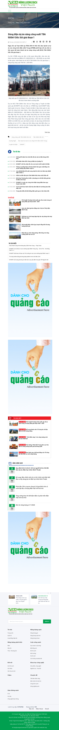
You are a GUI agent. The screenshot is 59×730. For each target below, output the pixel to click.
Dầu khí (9, 648)
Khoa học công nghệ (37, 662)
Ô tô (9, 693)
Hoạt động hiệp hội (12, 638)
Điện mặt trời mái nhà (35, 681)
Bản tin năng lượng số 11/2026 (25, 505)
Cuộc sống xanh (35, 642)
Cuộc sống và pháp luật (36, 658)
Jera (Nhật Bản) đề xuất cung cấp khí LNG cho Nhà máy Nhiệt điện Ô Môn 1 (33, 171)
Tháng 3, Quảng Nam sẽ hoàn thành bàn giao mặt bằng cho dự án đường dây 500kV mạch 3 (33, 167)
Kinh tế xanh (11, 666)
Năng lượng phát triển (23, 23)
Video (9, 675)
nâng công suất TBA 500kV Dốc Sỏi (21, 137)
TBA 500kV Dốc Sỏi (38, 137)
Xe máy (9, 696)
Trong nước (19, 595)
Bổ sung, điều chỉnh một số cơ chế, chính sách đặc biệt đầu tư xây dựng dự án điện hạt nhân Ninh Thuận (33, 478)
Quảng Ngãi (12, 141)
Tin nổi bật (11, 198)
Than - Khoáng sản (12, 650)
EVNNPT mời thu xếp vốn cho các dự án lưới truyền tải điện (33, 164)
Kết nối (10, 662)
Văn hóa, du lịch (11, 671)
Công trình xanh (34, 683)
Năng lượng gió (34, 633)
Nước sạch (33, 656)
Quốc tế (9, 635)
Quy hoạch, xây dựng (35, 645)
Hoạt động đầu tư (43, 595)
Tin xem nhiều (12, 243)
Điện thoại (39, 709)
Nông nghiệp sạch (34, 686)
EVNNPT (22, 144)
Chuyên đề (33, 675)
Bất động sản (33, 648)
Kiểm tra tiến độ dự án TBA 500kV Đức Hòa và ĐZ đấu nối (32, 175)
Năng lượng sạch (16, 463)
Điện (9, 645)
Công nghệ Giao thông (13, 699)
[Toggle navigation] (9, 11)
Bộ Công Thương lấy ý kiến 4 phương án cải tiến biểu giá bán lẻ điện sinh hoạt (33, 179)
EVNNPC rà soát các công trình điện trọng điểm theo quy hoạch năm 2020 (32, 183)
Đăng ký (47, 621)
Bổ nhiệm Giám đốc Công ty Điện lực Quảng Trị (29, 161)
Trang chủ (11, 23)
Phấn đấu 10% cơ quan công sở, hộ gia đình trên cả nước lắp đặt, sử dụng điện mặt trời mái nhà (32, 487)
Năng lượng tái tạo (35, 638)
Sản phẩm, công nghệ (35, 666)
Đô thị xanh (33, 650)
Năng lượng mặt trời (35, 635)
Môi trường (33, 653)
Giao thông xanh (13, 690)
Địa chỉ (31, 709)
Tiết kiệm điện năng (35, 678)
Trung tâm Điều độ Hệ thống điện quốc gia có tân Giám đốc (32, 191)
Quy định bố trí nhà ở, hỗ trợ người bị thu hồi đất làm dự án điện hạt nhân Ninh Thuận (32, 469)
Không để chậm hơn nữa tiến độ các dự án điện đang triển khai (32, 157)
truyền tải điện (13, 144)
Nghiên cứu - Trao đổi (35, 668)
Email (47, 709)
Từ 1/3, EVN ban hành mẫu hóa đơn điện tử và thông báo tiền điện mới (33, 187)
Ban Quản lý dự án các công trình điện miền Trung (32, 141)
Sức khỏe (10, 668)
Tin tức (10, 629)
